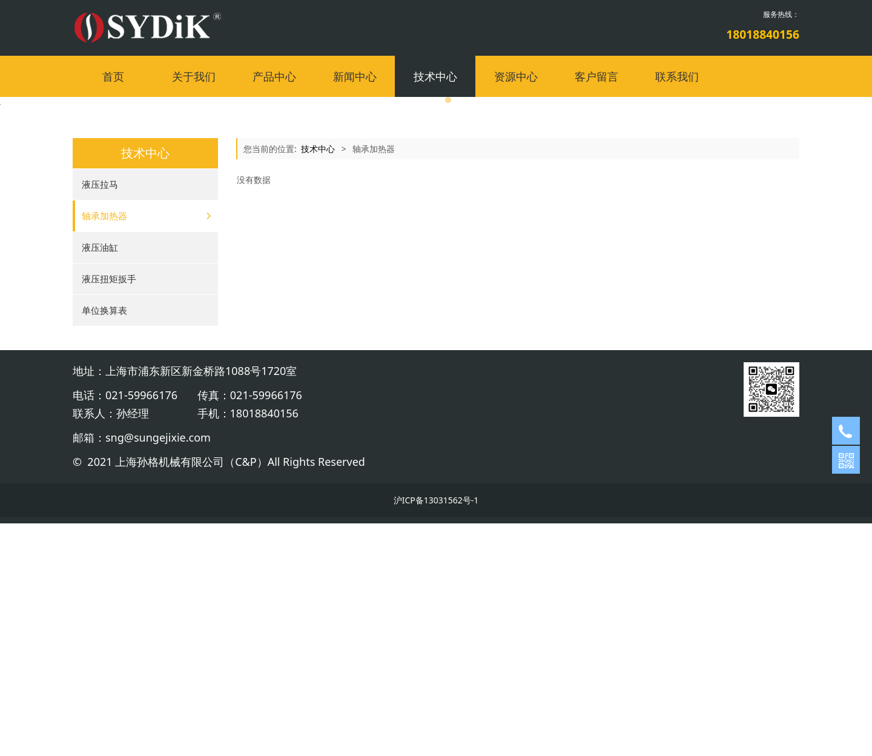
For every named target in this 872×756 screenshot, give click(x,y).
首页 (113, 76)
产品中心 (274, 76)
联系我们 (677, 76)
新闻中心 (355, 76)
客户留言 (596, 76)
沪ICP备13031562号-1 (436, 732)
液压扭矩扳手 (109, 511)
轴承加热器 (104, 448)
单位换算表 (104, 543)
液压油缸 (100, 480)
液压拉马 (100, 417)
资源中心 (516, 76)
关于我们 (194, 76)
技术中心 (435, 76)
